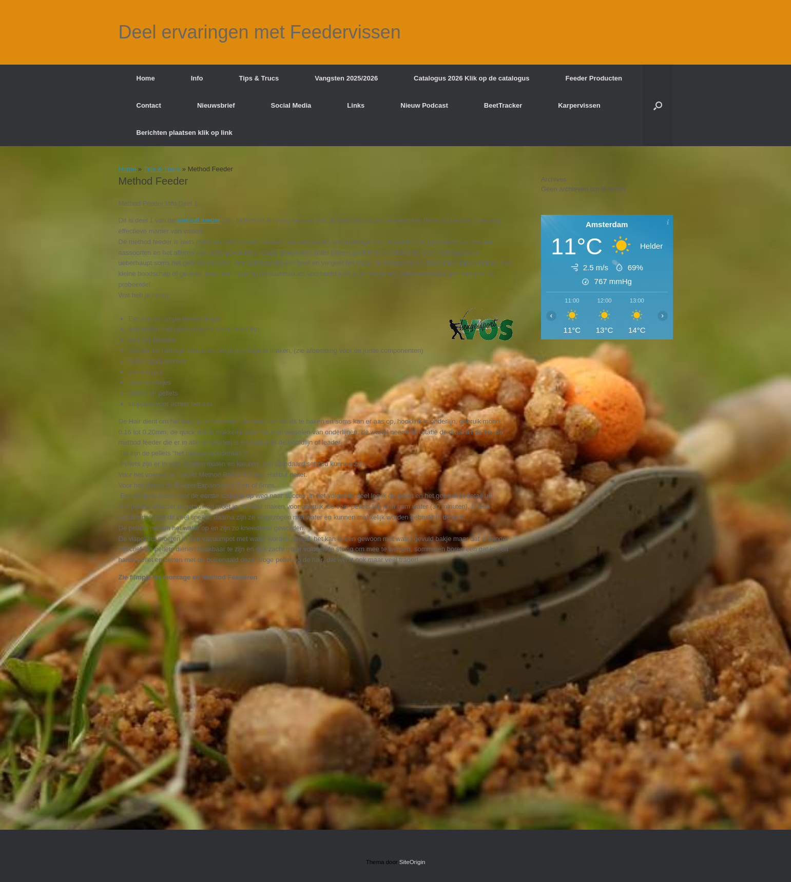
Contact (149, 105)
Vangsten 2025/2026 (346, 78)
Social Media (291, 105)
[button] (658, 105)
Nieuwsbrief (216, 105)
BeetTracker (503, 105)
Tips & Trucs (259, 78)
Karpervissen (579, 105)
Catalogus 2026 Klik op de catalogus (471, 78)
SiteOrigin (412, 862)
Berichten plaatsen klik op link (185, 132)
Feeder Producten (594, 78)
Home (146, 78)
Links (355, 105)
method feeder (198, 220)
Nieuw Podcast (424, 105)
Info (197, 78)
